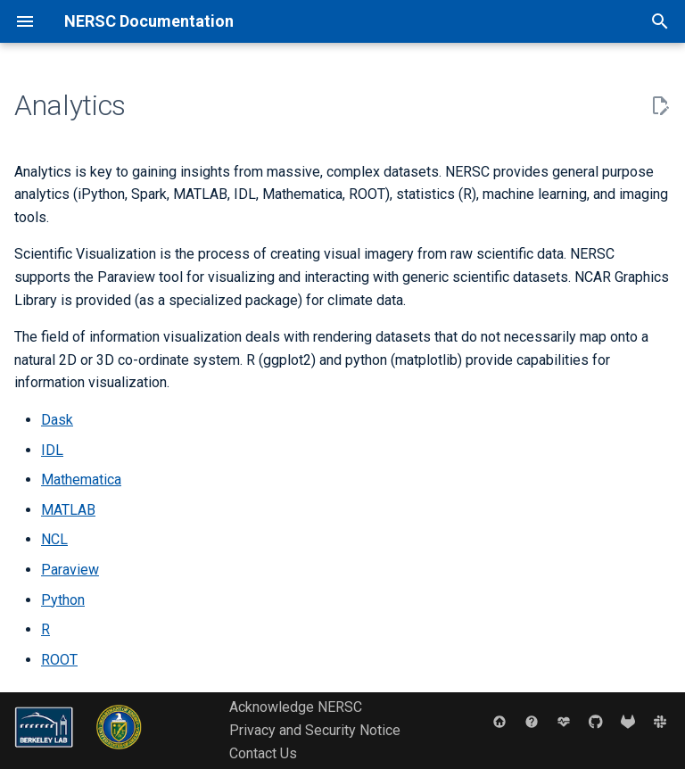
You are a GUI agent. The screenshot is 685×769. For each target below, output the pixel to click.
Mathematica (81, 479)
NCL (54, 539)
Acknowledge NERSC (295, 707)
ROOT (59, 659)
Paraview (70, 569)
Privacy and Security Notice (314, 730)
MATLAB (68, 509)
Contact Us (263, 753)
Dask (57, 419)
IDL (52, 450)
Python (63, 599)
